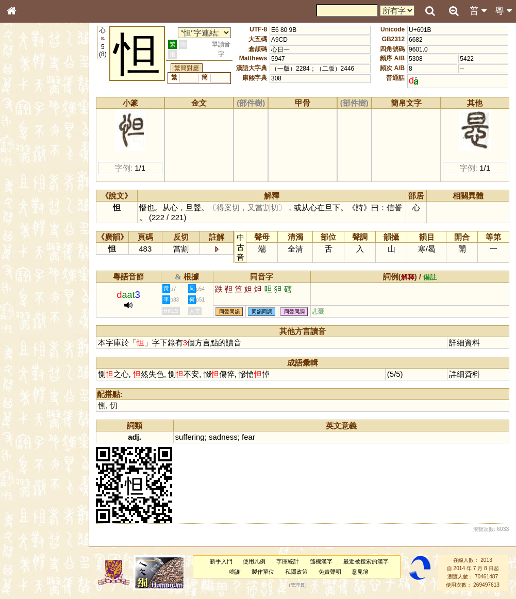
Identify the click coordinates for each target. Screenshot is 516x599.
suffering (190, 436)
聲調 (49, 276)
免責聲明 (330, 572)
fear (248, 436)
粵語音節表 (28, 205)
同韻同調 (262, 311)
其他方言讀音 (31, 296)
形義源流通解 (31, 177)
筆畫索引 (25, 148)
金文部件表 (28, 168)
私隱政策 (296, 572)
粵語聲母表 (28, 215)
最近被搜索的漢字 (366, 561)
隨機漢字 (321, 561)
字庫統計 (287, 561)
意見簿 (360, 572)
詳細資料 (464, 342)
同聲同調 (294, 311)
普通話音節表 (31, 286)
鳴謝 (235, 572)
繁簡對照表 (28, 353)
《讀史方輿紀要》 (37, 333)
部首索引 (25, 138)
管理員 (298, 585)
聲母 (20, 276)
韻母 (35, 276)
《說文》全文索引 (37, 323)
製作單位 (263, 572)
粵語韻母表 (28, 225)
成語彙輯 (25, 343)
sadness (223, 436)
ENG (45, 114)
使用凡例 (254, 561)
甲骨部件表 (28, 157)
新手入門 (221, 561)
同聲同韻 (229, 311)
